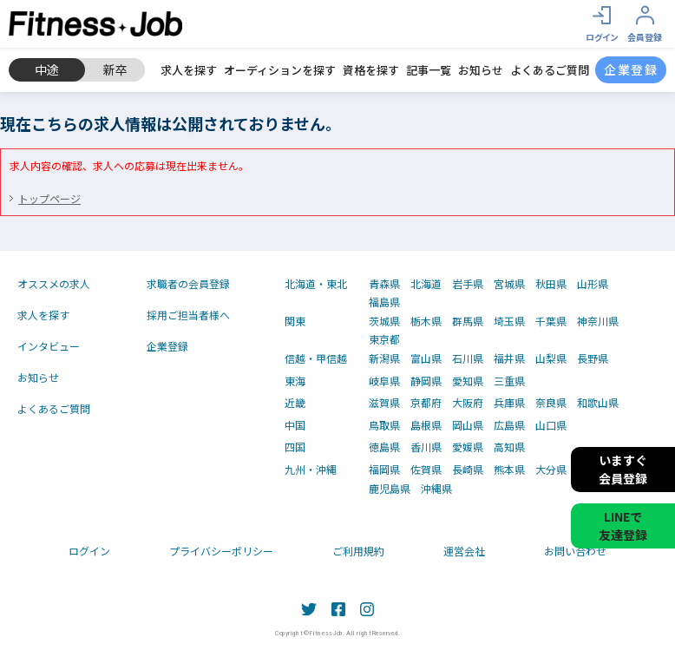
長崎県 (467, 469)
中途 (47, 69)
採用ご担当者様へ (188, 314)
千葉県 (551, 321)
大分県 (551, 469)
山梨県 (551, 358)
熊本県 (509, 469)
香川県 (426, 447)
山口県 (551, 425)
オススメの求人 (53, 283)
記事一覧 (428, 70)
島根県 (426, 425)
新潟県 (384, 358)
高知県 (509, 447)
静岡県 (426, 381)
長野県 (592, 358)
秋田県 (551, 284)
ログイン (89, 550)
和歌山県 (598, 403)
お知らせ (480, 70)
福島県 (384, 302)
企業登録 (167, 345)
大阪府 (467, 403)
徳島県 (384, 447)
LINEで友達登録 (623, 525)
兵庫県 (509, 403)
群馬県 (467, 321)
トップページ (49, 198)
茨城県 (384, 321)
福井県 (509, 358)
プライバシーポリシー (221, 550)
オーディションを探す (280, 70)
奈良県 (551, 403)
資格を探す (371, 70)
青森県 (384, 284)
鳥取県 (384, 425)
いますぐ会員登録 (623, 469)
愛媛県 (467, 447)
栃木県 (426, 321)
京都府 (426, 403)
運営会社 (464, 550)
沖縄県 (436, 489)
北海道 (426, 284)
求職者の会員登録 (188, 283)
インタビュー (48, 345)
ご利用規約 (358, 550)
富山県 (426, 358)
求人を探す (189, 70)
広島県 (509, 425)
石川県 (467, 358)
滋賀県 (384, 403)
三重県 (509, 381)
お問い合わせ (575, 550)
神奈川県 (598, 321)
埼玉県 (509, 321)
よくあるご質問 (549, 70)
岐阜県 (384, 381)
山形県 (592, 284)
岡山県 (467, 425)
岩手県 (467, 284)
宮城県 (509, 284)
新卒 (115, 69)
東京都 (384, 339)
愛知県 (467, 381)
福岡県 (384, 469)
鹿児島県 (389, 489)
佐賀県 (426, 469)
